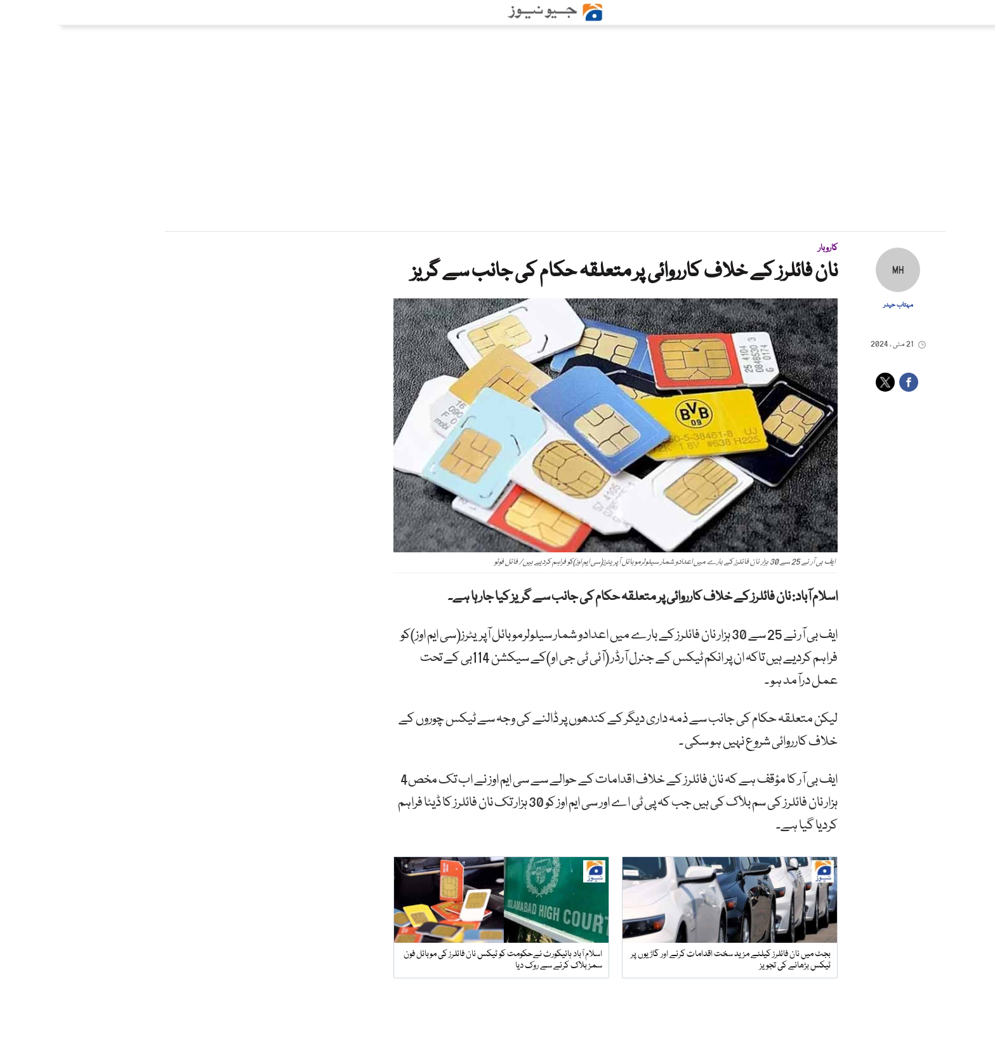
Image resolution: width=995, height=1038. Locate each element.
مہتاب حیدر (840, 305)
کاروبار (770, 248)
